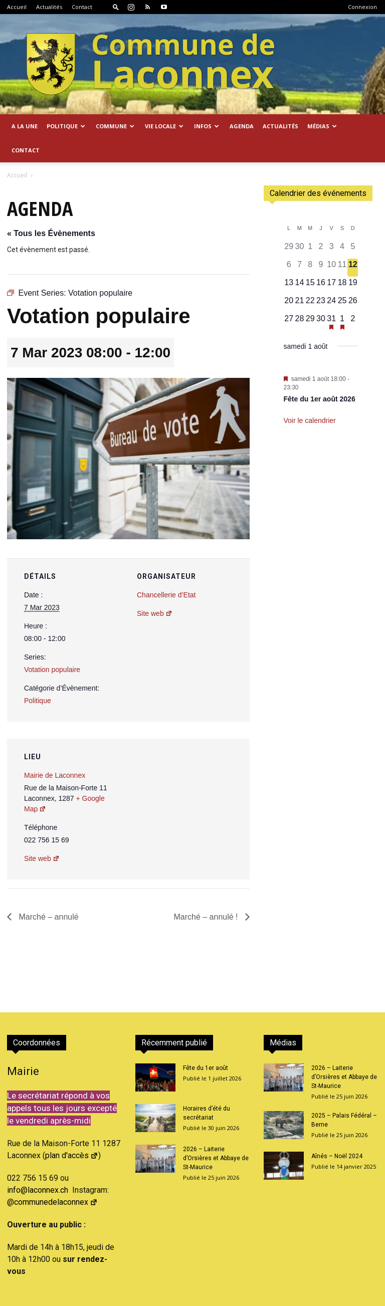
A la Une (25, 126)
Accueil (17, 7)
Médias (322, 126)
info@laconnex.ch (37, 1190)
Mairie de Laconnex (54, 775)
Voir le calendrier (310, 420)
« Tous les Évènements (51, 233)
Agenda (242, 126)
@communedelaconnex (52, 1202)
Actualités (49, 7)
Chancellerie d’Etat (166, 595)
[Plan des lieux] (188, 807)
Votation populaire (52, 670)
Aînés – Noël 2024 (336, 1156)
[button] (115, 7)
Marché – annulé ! (206, 917)
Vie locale (164, 126)
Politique (66, 126)
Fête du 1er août (205, 1067)
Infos (206, 126)
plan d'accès (71, 1155)
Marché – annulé (48, 917)
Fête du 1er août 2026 (319, 399)
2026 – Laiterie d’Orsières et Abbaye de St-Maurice (216, 1158)
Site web (154, 613)
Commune (115, 126)
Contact (82, 7)
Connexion (362, 7)
